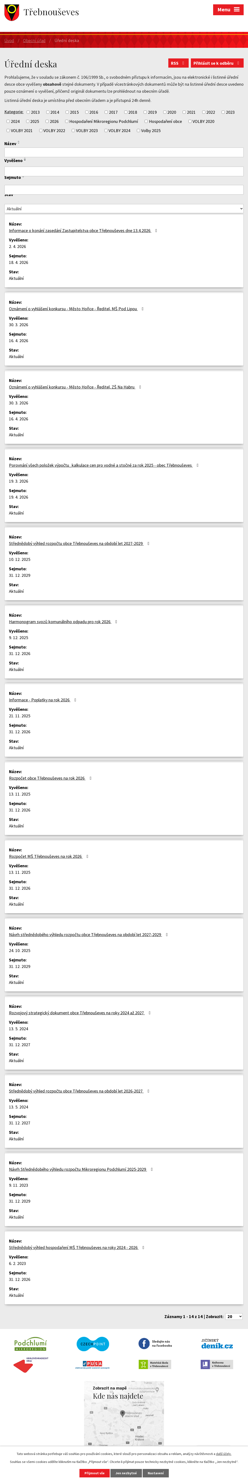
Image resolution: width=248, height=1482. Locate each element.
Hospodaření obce (165, 121)
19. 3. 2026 (18, 481)
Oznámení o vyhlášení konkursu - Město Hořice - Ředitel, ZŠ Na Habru (76, 387)
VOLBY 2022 (54, 130)
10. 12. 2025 (19, 559)
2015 (74, 112)
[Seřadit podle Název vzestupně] (19, 141)
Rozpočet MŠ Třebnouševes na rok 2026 (49, 856)
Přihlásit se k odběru (217, 63)
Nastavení (156, 1473)
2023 (230, 112)
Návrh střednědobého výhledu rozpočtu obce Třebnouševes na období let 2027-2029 (89, 934)
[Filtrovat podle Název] (124, 152)
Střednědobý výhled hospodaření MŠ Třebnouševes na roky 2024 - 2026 (77, 1247)
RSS (178, 63)
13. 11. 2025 (19, 794)
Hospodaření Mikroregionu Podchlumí (103, 121)
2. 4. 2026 (17, 246)
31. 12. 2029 (19, 575)
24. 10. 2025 (19, 950)
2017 (113, 112)
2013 (35, 112)
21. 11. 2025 (19, 716)
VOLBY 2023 (87, 130)
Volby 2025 (151, 130)
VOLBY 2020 (203, 121)
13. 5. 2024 (18, 1028)
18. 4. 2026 (18, 262)
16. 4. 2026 (18, 340)
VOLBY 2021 (22, 130)
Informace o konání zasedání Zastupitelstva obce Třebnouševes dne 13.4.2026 (84, 230)
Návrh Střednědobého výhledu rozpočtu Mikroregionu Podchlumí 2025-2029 (82, 1169)
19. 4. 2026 (18, 497)
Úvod (9, 40)
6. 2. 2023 (17, 1263)
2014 (54, 112)
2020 (171, 112)
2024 (15, 121)
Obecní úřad (34, 40)
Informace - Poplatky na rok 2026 (43, 700)
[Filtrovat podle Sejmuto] (124, 190)
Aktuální (16, 278)
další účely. (224, 1454)
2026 (54, 121)
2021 (191, 112)
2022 (210, 112)
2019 (152, 112)
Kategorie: (13, 111)
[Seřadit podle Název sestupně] (19, 143)
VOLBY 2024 (119, 130)
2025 (34, 121)
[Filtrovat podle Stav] (124, 208)
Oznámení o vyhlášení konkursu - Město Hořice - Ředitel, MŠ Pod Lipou (77, 308)
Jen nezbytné (126, 1473)
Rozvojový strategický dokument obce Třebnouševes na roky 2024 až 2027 (81, 1013)
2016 (93, 112)
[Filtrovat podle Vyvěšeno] (124, 171)
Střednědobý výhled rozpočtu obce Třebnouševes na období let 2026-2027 (80, 1091)
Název (10, 143)
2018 (132, 112)
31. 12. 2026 (19, 653)
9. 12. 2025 (18, 637)
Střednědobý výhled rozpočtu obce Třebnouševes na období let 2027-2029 (80, 543)
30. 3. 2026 (18, 324)
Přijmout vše (95, 1473)
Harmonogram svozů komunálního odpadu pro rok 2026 (64, 621)
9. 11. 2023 (18, 1185)
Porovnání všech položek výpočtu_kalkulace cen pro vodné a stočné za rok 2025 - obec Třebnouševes (105, 465)
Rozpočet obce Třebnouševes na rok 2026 (51, 778)
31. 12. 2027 (19, 1044)
